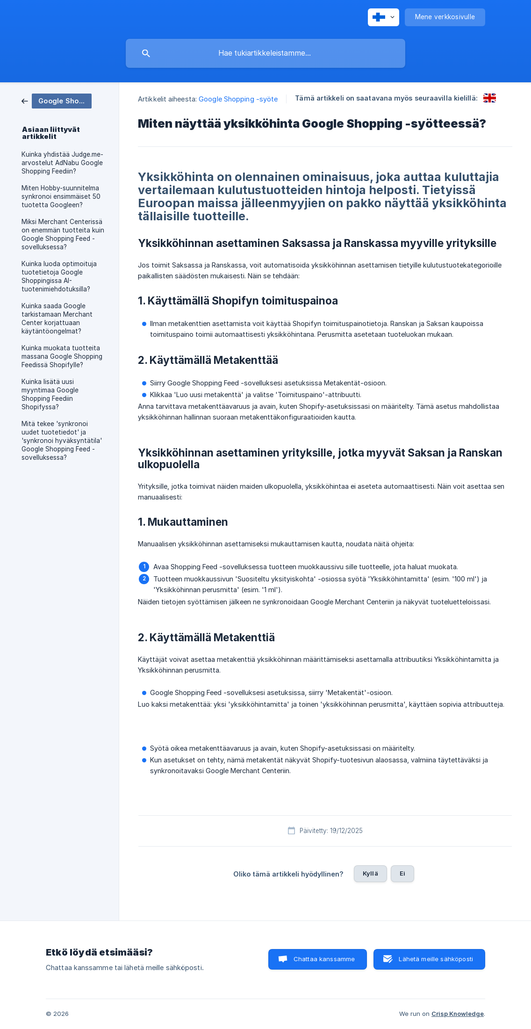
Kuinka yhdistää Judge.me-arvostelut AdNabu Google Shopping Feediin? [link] (62, 163)
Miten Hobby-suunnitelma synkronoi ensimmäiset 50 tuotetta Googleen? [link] (61, 196)
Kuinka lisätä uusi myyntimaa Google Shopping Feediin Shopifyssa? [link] (50, 394)
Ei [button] (402, 873)
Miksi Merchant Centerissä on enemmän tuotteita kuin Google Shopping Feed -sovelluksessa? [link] (63, 234)
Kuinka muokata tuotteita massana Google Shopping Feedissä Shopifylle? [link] (62, 356)
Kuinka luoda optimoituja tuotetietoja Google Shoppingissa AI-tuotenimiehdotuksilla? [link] (59, 276)
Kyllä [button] (370, 873)
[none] (383, 17)
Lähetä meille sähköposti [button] (436, 959)
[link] (57, 100)
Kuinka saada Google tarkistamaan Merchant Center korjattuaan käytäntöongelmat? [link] (57, 318)
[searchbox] (265, 53)
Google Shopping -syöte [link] (238, 99)
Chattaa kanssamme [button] (324, 959)
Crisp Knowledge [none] (457, 1013)
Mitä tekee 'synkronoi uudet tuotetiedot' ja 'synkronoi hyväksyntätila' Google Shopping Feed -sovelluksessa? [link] (62, 440)
